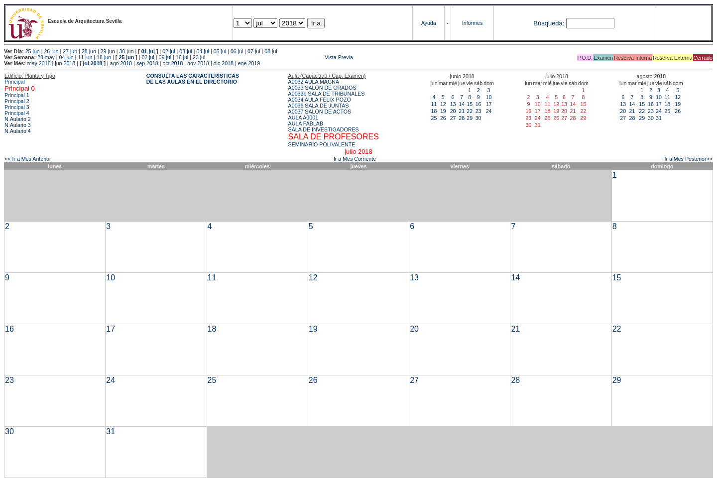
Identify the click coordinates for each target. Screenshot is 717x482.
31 (659, 118)
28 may (46, 57)
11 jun (85, 57)
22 (470, 111)
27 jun (70, 51)
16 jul (182, 57)
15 (470, 104)
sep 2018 (147, 63)
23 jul (199, 57)
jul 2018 (92, 63)
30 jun (126, 51)
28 (462, 118)
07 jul (253, 51)
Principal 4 (16, 113)
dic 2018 (224, 63)
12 (443, 104)
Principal (14, 82)
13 (453, 104)
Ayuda (428, 23)
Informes (472, 23)
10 (489, 97)
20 (453, 111)
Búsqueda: (548, 23)
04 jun (66, 57)
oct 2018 (172, 63)
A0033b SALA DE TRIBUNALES (326, 94)
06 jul (237, 51)
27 (453, 118)
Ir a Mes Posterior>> (688, 159)
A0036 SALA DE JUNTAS (318, 106)
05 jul (220, 51)
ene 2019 (249, 63)
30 (478, 118)
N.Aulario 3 (17, 125)
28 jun (89, 51)
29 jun (108, 51)
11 (434, 104)
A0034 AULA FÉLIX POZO (319, 100)
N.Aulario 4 (17, 131)
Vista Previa (280, 57)
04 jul (203, 51)
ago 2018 (121, 63)
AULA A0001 (303, 117)
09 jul (165, 57)
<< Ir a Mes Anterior (27, 159)
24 (489, 111)
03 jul (185, 51)
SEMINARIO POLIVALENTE (322, 144)
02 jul (168, 51)
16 (478, 104)
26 (443, 118)
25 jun (32, 51)
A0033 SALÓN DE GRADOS (322, 88)
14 (462, 104)
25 (434, 118)
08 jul (270, 51)
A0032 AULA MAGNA (313, 82)
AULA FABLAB (306, 123)
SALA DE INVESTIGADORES (323, 129)
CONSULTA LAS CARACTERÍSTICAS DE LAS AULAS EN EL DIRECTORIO (192, 79)
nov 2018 (198, 63)
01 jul (148, 51)
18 (434, 111)
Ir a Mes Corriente (355, 159)
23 (478, 111)
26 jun (51, 51)
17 (489, 104)
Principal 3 (16, 107)
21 (462, 111)
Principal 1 (16, 95)
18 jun (104, 57)
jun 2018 (65, 63)
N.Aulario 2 (17, 119)
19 (443, 111)
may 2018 (39, 63)
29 (470, 118)
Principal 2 (16, 101)
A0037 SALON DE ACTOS (320, 112)
